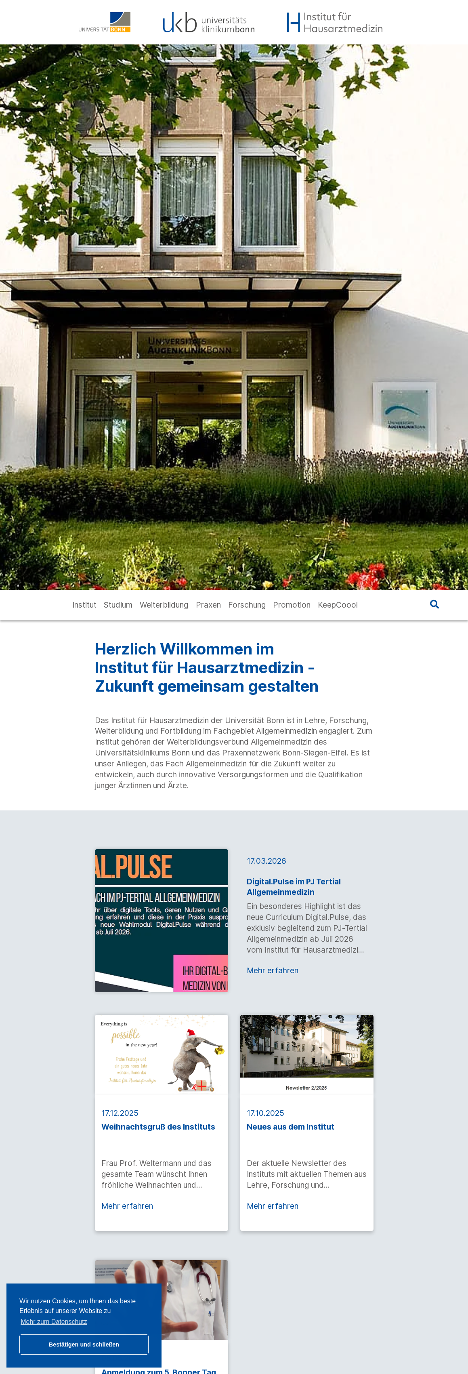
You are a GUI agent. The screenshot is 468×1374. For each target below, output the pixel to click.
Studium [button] (118, 605)
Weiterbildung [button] (164, 605)
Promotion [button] (292, 605)
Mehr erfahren (272, 970)
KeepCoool (338, 605)
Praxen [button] (208, 605)
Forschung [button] (247, 605)
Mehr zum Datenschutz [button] (54, 1321)
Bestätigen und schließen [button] (84, 1344)
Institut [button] (84, 605)
